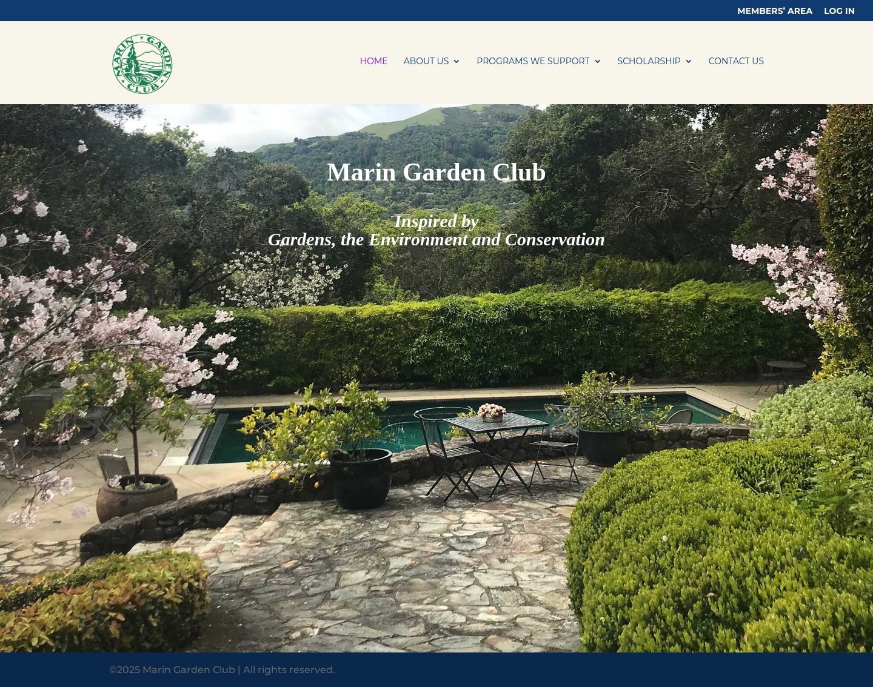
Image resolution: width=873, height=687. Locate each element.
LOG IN (839, 11)
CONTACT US (736, 62)
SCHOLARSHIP (649, 62)
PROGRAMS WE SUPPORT (533, 62)
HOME (374, 62)
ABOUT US (426, 62)
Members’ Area (774, 11)
